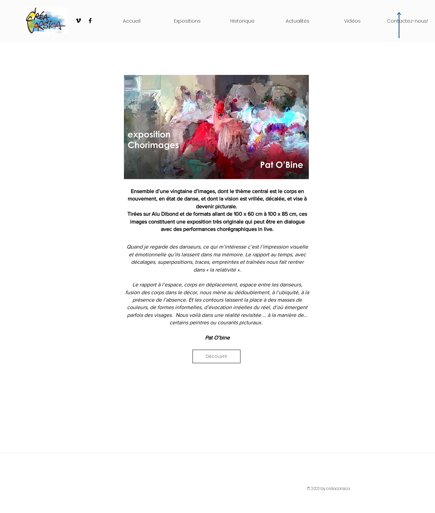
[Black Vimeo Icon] (78, 20)
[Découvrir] (216, 356)
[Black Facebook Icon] (90, 20)
